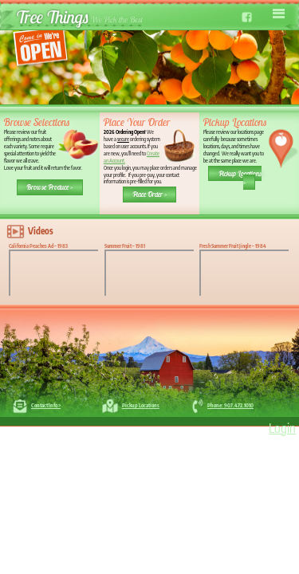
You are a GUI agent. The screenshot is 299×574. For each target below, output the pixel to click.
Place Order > (149, 194)
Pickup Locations (140, 405)
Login (282, 428)
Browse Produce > (49, 187)
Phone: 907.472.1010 (230, 405)
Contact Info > (46, 405)
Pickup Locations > (240, 177)
